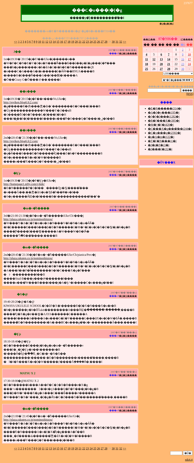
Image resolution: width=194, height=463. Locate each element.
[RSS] (189, 94)
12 (46, 41)
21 (80, 41)
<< (15, 41)
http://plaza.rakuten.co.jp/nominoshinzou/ (28, 219)
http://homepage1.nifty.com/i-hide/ (24, 184)
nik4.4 (189, 459)
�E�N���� (128, 53)
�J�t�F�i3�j (158, 145)
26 (98, 41)
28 (105, 41)
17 (65, 41)
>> (124, 41)
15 (57, 41)
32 (120, 41)
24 (91, 41)
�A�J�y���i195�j (163, 112)
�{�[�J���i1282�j (164, 116)
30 (113, 41)
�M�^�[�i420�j (161, 124)
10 (39, 41)
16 (61, 41)
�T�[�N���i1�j (162, 141)
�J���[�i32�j (160, 149)
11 (43, 41)
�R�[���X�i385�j (164, 120)
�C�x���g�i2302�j (164, 132)
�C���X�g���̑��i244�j (170, 128)
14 (54, 41)
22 (83, 41)
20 (76, 41)
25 (94, 41)
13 (50, 41)
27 (102, 41)
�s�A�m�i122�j (161, 136)
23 (87, 41)
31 (117, 41)
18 (69, 41)
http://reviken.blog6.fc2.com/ (21, 102)
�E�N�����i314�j (164, 108)
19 (72, 41)
